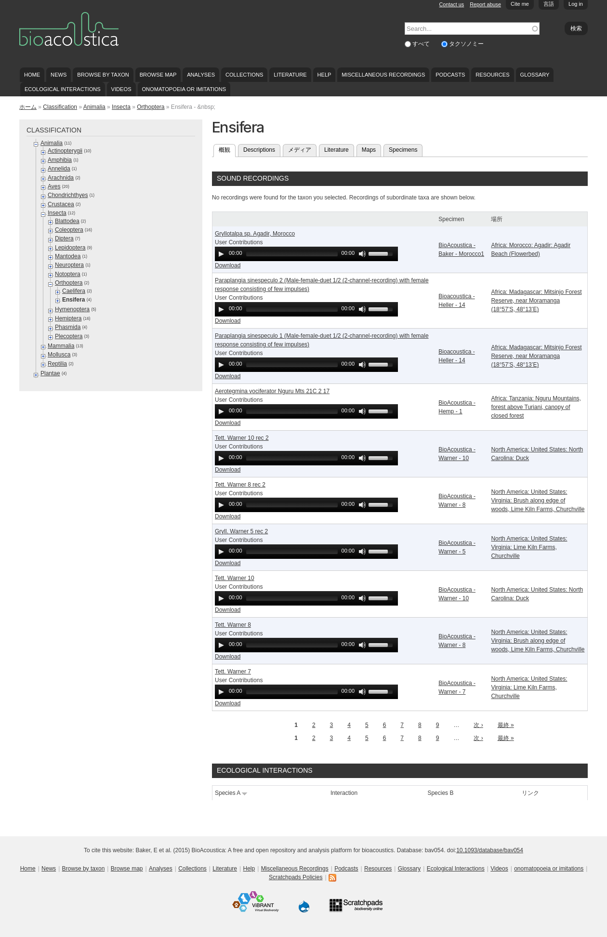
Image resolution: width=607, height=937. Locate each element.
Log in (575, 4)
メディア (299, 149)
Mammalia (61, 346)
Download (227, 265)
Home (32, 75)
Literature (290, 75)
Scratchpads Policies (295, 877)
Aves (54, 186)
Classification (60, 107)
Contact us (451, 4)
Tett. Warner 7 (233, 671)
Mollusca (59, 354)
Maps (369, 149)
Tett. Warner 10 (234, 578)
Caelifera (73, 291)
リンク (530, 793)
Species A (231, 793)
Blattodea (67, 221)
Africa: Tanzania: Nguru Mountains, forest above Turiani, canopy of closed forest (536, 407)
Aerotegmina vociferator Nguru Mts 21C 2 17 (272, 391)
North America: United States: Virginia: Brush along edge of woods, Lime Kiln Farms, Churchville (537, 500)
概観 (227, 149)
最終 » (506, 725)
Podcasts (450, 75)
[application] (306, 254)
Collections (244, 75)
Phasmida (67, 327)
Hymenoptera (72, 309)
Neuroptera (69, 265)
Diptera (64, 238)
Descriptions (259, 149)
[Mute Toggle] (362, 254)
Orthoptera (150, 107)
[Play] (221, 254)
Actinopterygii (65, 150)
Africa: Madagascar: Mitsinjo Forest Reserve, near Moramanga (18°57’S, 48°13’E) (536, 301)
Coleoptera (69, 229)
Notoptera (67, 274)
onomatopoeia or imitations (184, 89)
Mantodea (67, 256)
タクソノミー (466, 43)
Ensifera (73, 299)
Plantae (50, 373)
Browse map (158, 75)
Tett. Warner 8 (233, 624)
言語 (548, 4)
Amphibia (60, 160)
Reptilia (57, 363)
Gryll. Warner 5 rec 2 (241, 531)
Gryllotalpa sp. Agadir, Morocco (255, 233)
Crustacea (61, 204)
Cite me (520, 4)
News (58, 75)
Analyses (201, 75)
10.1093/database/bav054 (489, 850)
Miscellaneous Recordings (383, 75)
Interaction (343, 793)
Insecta (121, 107)
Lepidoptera (70, 247)
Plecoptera (68, 336)
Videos (121, 89)
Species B (440, 793)
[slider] (292, 253)
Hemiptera (68, 318)
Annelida (59, 168)
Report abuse (485, 4)
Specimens (403, 149)
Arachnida (61, 177)
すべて (421, 43)
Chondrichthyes (68, 195)
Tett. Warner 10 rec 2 (242, 438)
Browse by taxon (103, 75)
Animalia (94, 107)
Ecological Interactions (63, 89)
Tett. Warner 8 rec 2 (240, 484)
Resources (492, 75)
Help (324, 75)
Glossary (535, 75)
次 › (478, 725)
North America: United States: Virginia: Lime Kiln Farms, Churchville (529, 547)
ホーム (28, 107)
